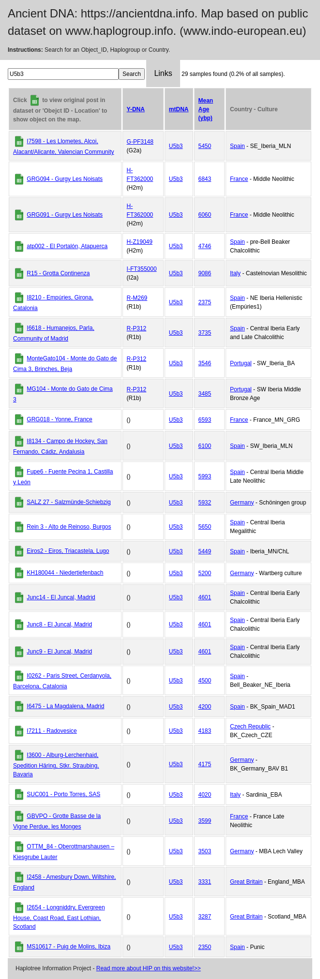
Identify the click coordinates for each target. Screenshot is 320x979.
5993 (205, 476)
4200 (205, 706)
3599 (205, 820)
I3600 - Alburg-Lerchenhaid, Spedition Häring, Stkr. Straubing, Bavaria (56, 765)
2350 (205, 947)
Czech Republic (250, 726)
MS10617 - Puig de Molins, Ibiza (68, 946)
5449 (205, 551)
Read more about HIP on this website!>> (148, 968)
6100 (205, 446)
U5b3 (176, 146)
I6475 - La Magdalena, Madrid (65, 706)
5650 (205, 526)
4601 (205, 597)
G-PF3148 (140, 141)
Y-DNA (136, 109)
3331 (205, 881)
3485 (205, 393)
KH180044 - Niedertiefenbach (65, 572)
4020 (205, 794)
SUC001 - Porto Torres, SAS (63, 794)
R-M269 (137, 298)
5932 (205, 502)
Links (163, 73)
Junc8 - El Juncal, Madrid (59, 624)
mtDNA (179, 109)
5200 (205, 573)
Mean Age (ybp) (205, 109)
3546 (205, 363)
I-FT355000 (142, 269)
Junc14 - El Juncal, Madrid (61, 597)
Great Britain (246, 881)
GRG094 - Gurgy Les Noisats (65, 179)
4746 (205, 246)
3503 (205, 851)
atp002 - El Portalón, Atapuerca (67, 246)
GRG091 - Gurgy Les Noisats (65, 214)
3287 (205, 916)
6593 (205, 419)
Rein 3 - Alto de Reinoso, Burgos (69, 526)
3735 (205, 332)
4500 (205, 680)
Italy (235, 273)
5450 (205, 146)
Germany (242, 502)
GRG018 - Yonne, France (59, 419)
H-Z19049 (139, 241)
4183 (205, 730)
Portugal (241, 363)
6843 (205, 179)
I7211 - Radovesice (51, 730)
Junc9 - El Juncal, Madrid (59, 651)
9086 (205, 273)
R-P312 (137, 328)
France (239, 179)
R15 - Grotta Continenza (58, 273)
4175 (205, 764)
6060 (205, 214)
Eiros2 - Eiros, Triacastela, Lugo (68, 551)
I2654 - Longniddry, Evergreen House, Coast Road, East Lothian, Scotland (59, 917)
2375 (205, 302)
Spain (237, 146)
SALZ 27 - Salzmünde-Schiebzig (68, 502)
